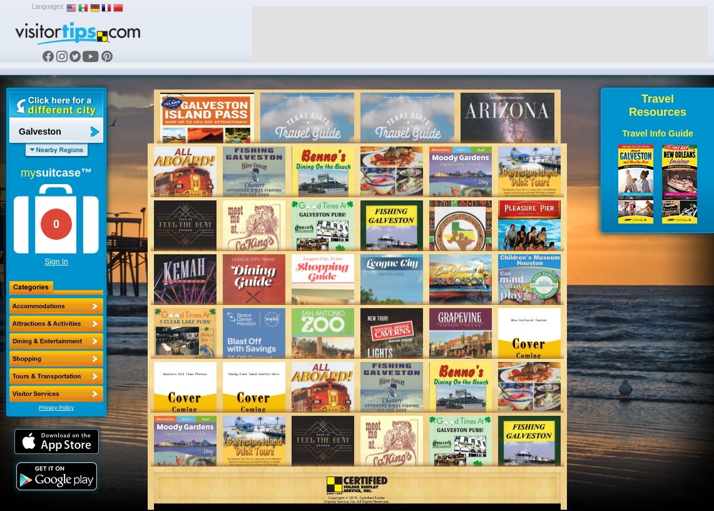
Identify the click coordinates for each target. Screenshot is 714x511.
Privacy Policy (56, 408)
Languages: (48, 6)
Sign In (56, 261)
